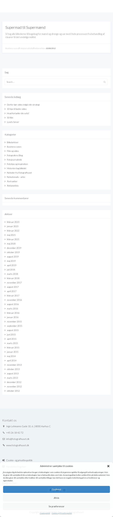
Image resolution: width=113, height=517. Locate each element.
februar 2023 (13, 222)
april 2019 (11, 265)
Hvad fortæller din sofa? (18, 113)
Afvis (56, 497)
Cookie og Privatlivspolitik (62, 513)
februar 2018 (13, 278)
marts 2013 (12, 377)
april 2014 (11, 360)
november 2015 (14, 321)
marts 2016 (12, 308)
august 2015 (13, 330)
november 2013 (14, 364)
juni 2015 (11, 334)
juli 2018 (11, 269)
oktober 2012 (13, 390)
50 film (10, 117)
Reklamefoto (39, 48)
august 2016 (13, 304)
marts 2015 (12, 343)
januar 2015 (12, 351)
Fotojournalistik (26, 48)
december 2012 (14, 382)
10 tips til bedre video (17, 109)
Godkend (56, 489)
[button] (108, 466)
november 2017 (14, 282)
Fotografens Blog (15, 155)
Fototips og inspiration (17, 164)
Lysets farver (13, 122)
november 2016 (14, 300)
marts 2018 (12, 274)
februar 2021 (13, 239)
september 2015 (14, 326)
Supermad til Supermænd (25, 27)
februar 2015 (13, 347)
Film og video (13, 151)
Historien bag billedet (16, 168)
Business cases (11, 48)
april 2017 (11, 291)
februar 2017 (13, 295)
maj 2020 (11, 243)
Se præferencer (56, 506)
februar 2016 (13, 313)
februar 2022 (13, 230)
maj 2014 (11, 356)
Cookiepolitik (45, 513)
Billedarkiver (13, 142)
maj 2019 (11, 261)
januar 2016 (12, 317)
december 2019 (14, 248)
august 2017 (13, 287)
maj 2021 (11, 235)
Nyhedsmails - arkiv (16, 177)
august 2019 (13, 256)
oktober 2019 (13, 252)
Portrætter (12, 181)
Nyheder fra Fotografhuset (19, 172)
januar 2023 (12, 226)
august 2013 (13, 373)
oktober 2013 (13, 369)
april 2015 (11, 339)
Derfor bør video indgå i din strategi (23, 104)
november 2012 (14, 386)
